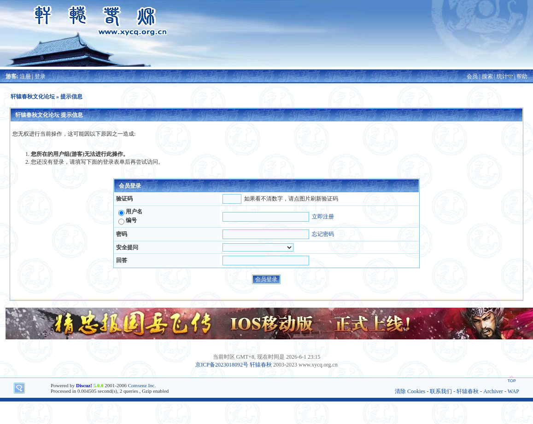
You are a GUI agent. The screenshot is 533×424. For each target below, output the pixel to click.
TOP (512, 380)
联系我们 (441, 391)
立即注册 (323, 216)
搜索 (487, 76)
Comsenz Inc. (142, 385)
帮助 (521, 76)
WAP (513, 391)
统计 (502, 76)
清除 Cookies (410, 391)
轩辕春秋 (261, 364)
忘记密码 (323, 234)
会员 (472, 76)
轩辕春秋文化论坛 (33, 96)
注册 (25, 76)
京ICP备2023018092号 (221, 364)
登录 (40, 76)
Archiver (493, 391)
